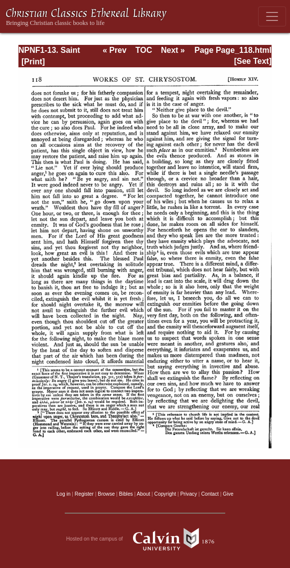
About (143, 494)
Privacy (188, 494)
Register (84, 494)
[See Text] (253, 61)
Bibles (126, 494)
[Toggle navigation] (272, 16)
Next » (173, 50)
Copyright (165, 494)
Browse (106, 494)
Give (228, 494)
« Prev (115, 50)
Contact (210, 494)
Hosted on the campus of (145, 539)
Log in (64, 494)
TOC (144, 50)
